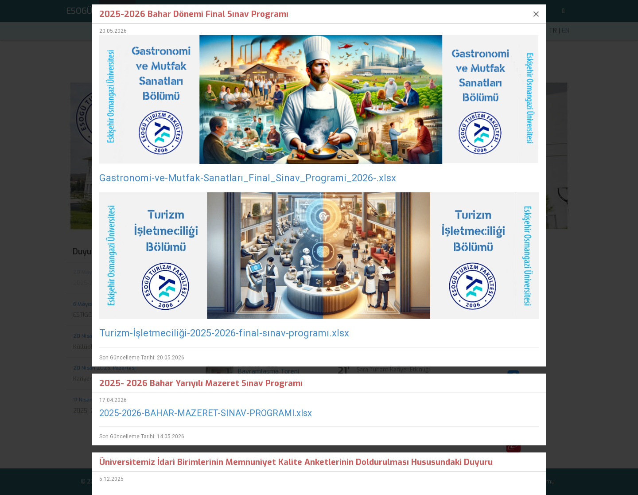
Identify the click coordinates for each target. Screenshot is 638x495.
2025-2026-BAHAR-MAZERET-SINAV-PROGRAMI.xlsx (205, 413)
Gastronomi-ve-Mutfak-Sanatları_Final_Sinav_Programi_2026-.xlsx (247, 177)
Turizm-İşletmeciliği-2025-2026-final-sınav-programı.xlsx (224, 333)
